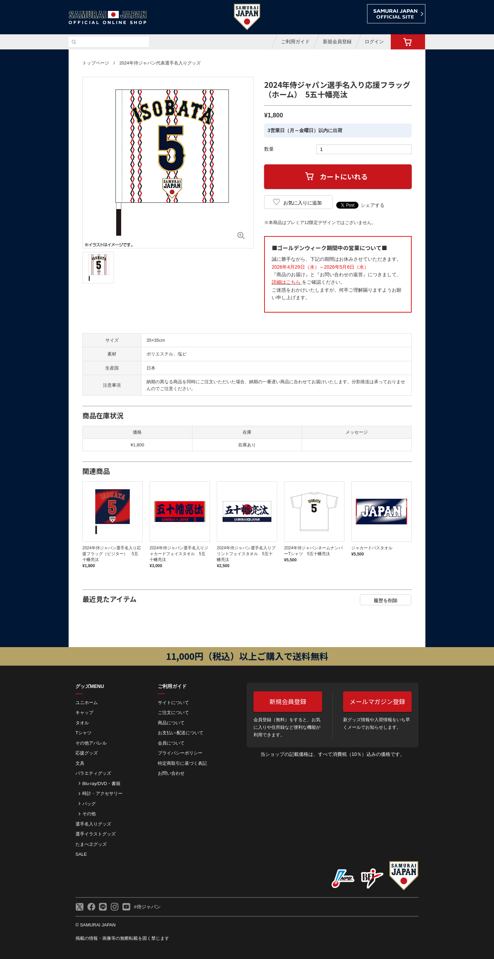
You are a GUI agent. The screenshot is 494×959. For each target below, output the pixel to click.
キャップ (84, 712)
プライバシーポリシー (180, 753)
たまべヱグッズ (91, 844)
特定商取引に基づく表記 (182, 763)
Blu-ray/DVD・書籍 (101, 783)
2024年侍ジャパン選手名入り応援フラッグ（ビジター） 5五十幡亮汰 (111, 554)
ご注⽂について (173, 712)
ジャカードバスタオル (371, 548)
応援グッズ (86, 753)
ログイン (374, 41)
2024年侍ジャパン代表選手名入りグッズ (160, 63)
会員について (171, 743)
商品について (171, 722)
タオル (82, 722)
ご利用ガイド (295, 41)
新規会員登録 (337, 41)
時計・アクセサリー (102, 793)
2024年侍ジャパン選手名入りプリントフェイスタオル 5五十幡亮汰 (246, 554)
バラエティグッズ (93, 773)
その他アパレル (91, 743)
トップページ (95, 63)
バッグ (89, 803)
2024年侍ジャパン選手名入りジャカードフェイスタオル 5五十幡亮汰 (179, 554)
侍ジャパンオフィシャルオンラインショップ (108, 18)
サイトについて (173, 702)
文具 (79, 763)
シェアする (373, 205)
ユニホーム (86, 702)
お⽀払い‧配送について (180, 732)
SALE (81, 854)
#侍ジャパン (147, 907)
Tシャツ (83, 732)
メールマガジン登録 (377, 701)
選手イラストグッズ (95, 834)
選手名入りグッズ (93, 824)
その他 (89, 813)
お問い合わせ (171, 773)
